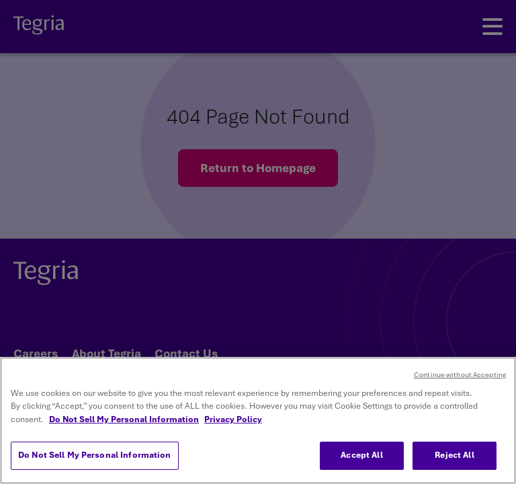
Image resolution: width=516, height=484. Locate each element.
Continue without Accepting (460, 374)
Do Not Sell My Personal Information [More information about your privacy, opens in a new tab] (124, 419)
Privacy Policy (233, 419)
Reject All (454, 455)
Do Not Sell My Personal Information (94, 455)
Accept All (361, 455)
